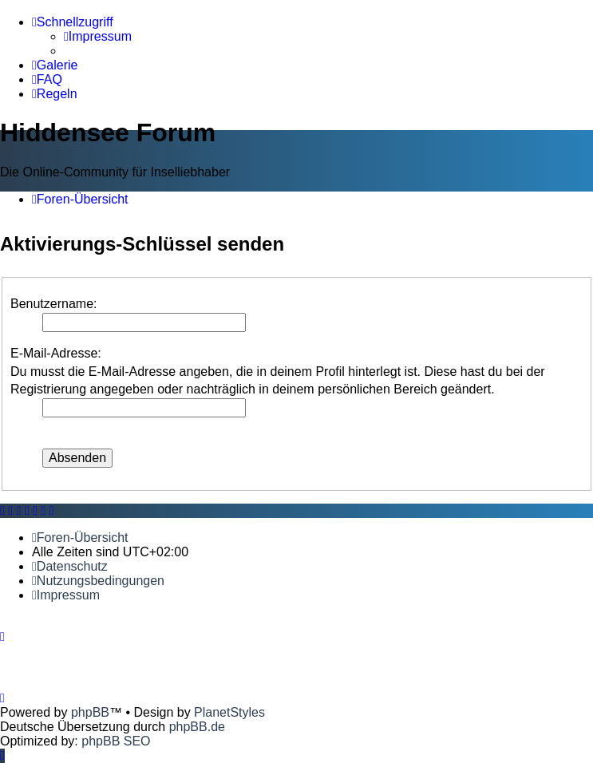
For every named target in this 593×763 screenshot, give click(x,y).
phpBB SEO (115, 741)
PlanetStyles (229, 712)
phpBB (90, 712)
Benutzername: (53, 303)
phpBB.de (197, 726)
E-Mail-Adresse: (55, 353)
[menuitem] (98, 37)
